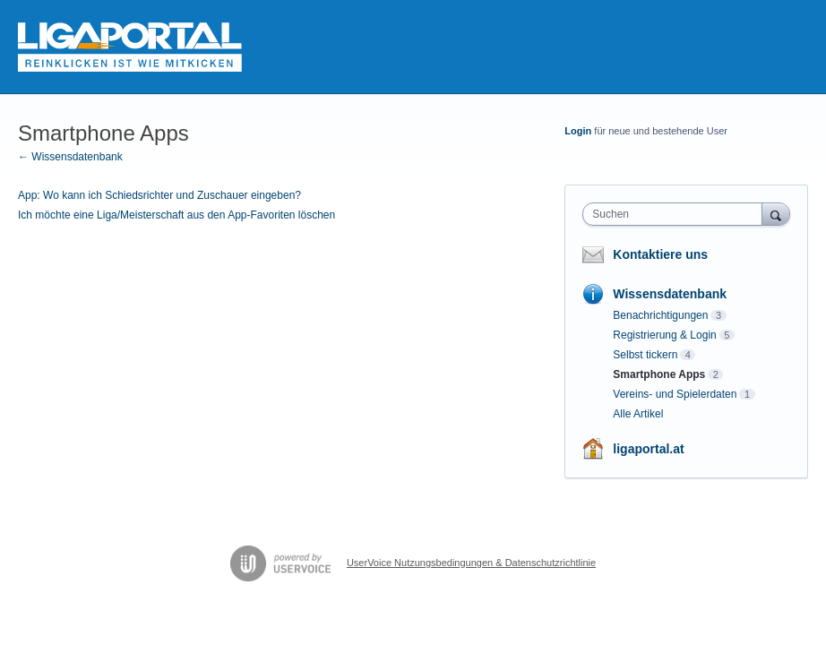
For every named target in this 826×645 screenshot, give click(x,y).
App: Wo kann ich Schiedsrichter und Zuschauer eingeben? (159, 195)
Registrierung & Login (664, 335)
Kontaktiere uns (660, 254)
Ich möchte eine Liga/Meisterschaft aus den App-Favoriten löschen (176, 215)
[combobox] (676, 214)
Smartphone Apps (659, 374)
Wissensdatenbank (670, 294)
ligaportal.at (648, 449)
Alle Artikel (638, 414)
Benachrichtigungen (660, 315)
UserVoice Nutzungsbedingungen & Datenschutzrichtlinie (471, 562)
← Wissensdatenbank (70, 156)
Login (577, 130)
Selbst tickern (645, 354)
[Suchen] (775, 213)
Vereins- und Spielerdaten (674, 394)
